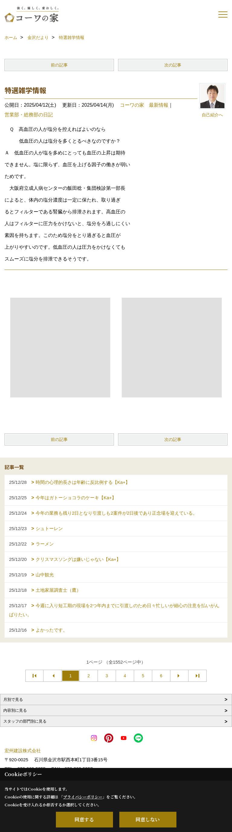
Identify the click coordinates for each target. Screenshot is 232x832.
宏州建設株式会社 (23, 750)
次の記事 (172, 65)
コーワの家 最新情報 (144, 105)
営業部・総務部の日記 (29, 114)
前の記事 (59, 65)
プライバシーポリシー (82, 797)
